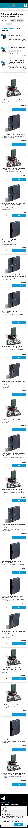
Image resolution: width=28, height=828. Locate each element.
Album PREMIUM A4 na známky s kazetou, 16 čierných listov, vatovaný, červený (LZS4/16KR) (13, 205)
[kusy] (6, 109)
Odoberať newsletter (9, 804)
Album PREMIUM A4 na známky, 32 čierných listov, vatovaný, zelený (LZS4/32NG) (13, 169)
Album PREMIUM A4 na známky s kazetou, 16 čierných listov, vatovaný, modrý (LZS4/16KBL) (13, 633)
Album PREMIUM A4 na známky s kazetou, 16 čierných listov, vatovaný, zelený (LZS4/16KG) (13, 311)
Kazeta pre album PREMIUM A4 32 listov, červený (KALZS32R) (12, 562)
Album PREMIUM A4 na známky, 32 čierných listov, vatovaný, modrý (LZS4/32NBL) (13, 774)
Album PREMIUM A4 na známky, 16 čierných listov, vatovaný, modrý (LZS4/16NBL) (13, 668)
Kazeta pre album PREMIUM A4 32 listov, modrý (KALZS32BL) (12, 597)
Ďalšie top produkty (14, 75)
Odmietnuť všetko (8, 824)
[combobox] (13, 20)
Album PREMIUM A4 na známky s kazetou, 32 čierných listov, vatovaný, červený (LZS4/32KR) (13, 455)
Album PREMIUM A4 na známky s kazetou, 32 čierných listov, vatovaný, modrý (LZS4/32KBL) (13, 383)
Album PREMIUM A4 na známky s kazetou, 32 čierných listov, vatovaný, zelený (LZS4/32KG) (13, 526)
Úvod (2, 9)
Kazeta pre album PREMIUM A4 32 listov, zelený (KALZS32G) (12, 240)
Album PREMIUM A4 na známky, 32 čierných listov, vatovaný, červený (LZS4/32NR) (13, 98)
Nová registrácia (24, 0)
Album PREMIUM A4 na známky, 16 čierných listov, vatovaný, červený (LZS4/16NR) (13, 490)
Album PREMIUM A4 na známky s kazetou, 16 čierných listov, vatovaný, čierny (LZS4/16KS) (14, 275)
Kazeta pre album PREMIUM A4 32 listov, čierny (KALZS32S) (12, 738)
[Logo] (14, 5)
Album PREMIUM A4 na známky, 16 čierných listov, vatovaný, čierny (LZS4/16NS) (13, 347)
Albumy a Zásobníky (10, 9)
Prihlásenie (16, 0)
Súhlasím (18, 824)
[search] (25, 5)
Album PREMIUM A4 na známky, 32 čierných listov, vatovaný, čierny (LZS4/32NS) (13, 418)
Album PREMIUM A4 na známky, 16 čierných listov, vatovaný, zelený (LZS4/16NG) (13, 703)
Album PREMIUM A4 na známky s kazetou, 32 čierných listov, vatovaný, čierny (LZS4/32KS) (14, 133)
